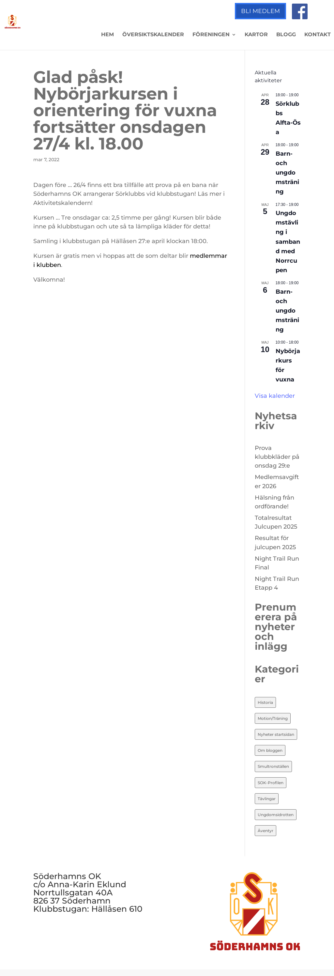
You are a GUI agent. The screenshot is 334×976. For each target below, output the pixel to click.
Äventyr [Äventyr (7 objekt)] (265, 830)
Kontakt (317, 35)
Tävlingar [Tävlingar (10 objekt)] (267, 798)
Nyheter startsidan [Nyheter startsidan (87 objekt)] (276, 734)
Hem (107, 35)
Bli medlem (260, 11)
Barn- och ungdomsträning (287, 172)
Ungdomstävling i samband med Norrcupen (288, 241)
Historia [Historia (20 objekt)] (265, 702)
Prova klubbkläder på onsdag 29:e (277, 456)
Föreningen (211, 35)
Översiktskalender (153, 35)
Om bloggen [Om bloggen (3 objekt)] (270, 750)
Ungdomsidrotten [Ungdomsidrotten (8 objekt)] (276, 814)
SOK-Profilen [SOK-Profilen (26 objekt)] (270, 782)
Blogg (286, 35)
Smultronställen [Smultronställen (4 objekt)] (273, 766)
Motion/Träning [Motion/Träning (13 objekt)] (273, 718)
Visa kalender (275, 395)
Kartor (256, 35)
